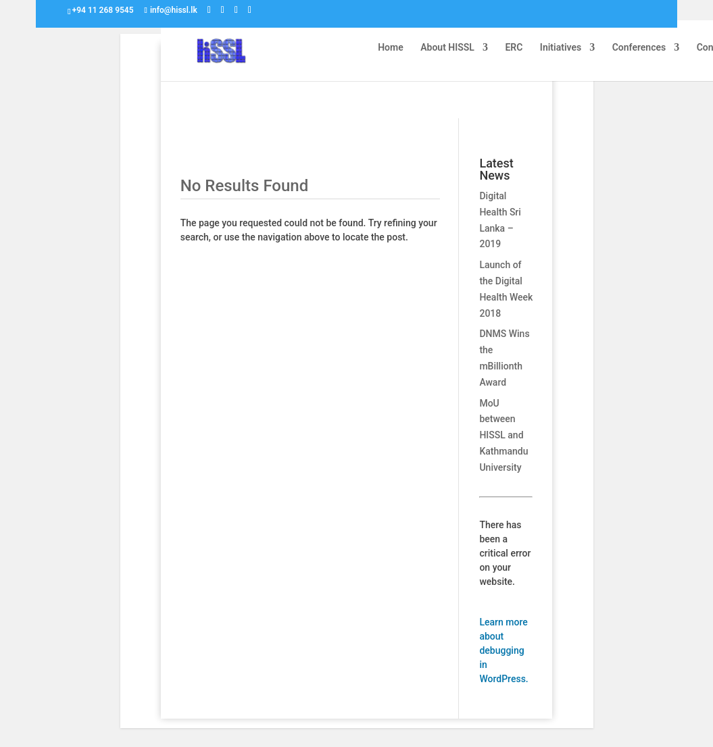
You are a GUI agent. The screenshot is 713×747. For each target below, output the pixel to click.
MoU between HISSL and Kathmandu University (503, 435)
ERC (513, 48)
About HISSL (447, 48)
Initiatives (560, 48)
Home (390, 48)
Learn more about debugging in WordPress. (503, 650)
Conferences (639, 48)
